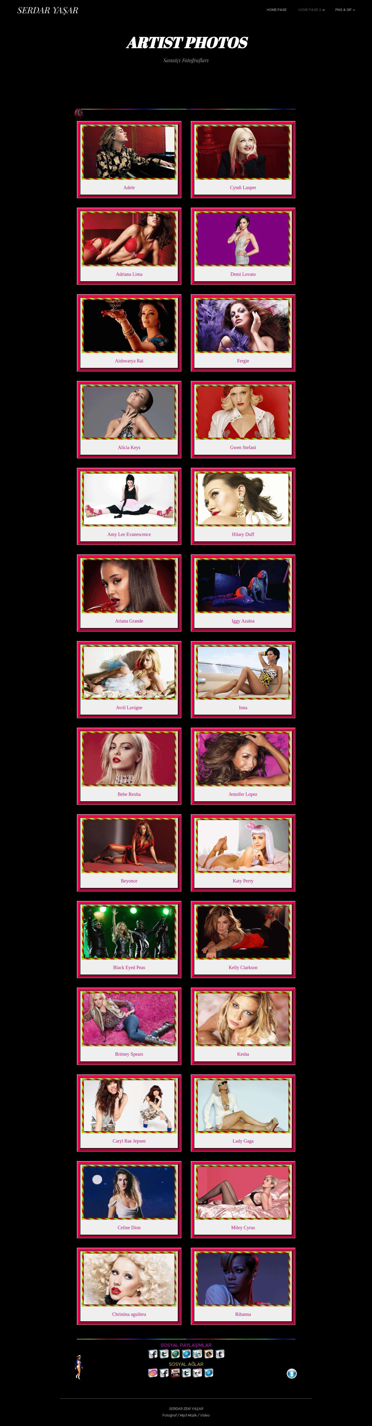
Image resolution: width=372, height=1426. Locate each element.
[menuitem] (279, 10)
